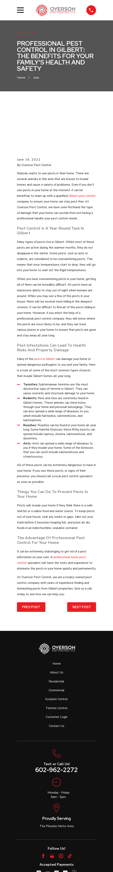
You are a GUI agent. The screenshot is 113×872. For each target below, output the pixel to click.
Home (56, 619)
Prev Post (31, 562)
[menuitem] (37, 858)
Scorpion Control (56, 654)
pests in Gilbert (44, 314)
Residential (56, 637)
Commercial (56, 645)
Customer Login (56, 672)
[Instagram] (61, 811)
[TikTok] (70, 811)
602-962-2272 (56, 725)
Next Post (81, 562)
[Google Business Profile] (52, 811)
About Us (56, 628)
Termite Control (57, 663)
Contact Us (56, 681)
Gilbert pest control (82, 151)
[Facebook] (43, 811)
